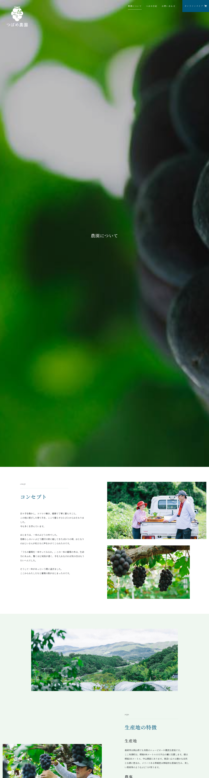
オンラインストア (195, 5)
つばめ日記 (151, 6)
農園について (135, 6)
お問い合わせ (168, 6)
